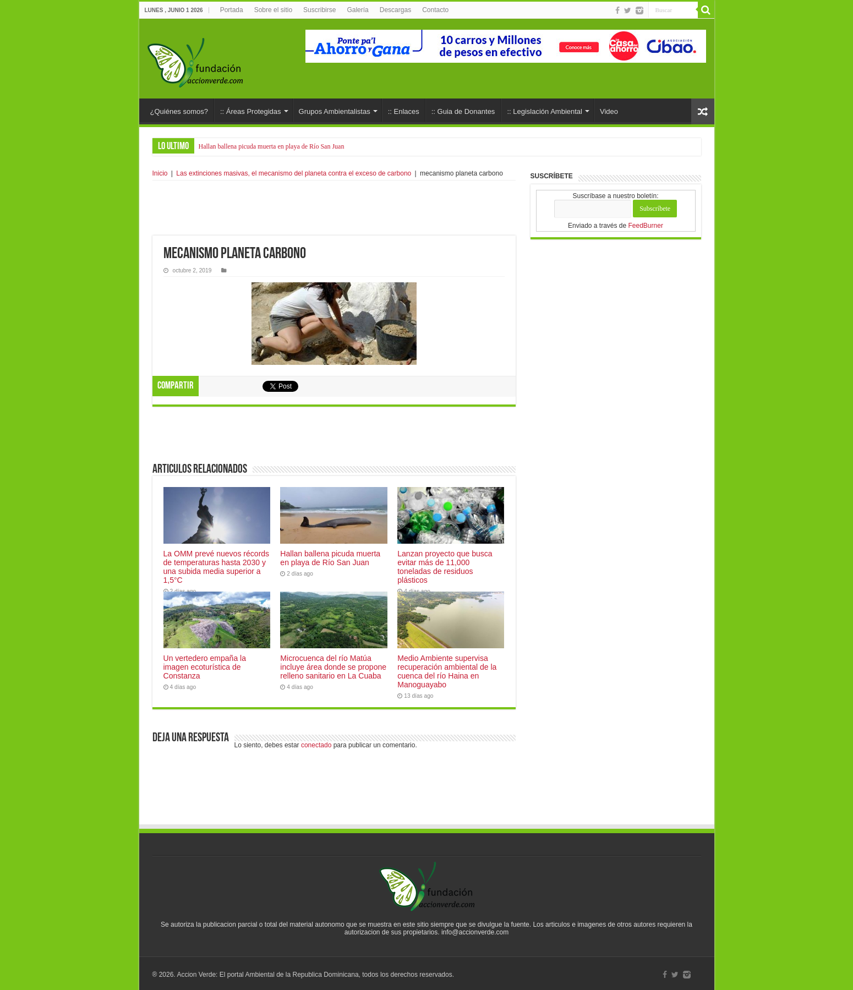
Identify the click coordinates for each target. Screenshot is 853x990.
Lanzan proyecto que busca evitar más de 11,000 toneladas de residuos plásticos (444, 564)
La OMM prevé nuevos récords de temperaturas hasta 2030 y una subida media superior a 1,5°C (216, 564)
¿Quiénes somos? (179, 111)
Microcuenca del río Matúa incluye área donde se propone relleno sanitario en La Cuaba (333, 664)
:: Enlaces (403, 111)
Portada (231, 10)
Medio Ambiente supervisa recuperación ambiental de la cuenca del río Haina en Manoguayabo (446, 668)
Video (609, 111)
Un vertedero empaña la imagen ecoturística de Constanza (205, 664)
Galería (357, 10)
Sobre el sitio (273, 10)
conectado (316, 742)
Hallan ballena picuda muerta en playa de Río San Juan (272, 146)
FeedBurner (645, 225)
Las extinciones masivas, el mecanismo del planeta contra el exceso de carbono (293, 173)
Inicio (160, 173)
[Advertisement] (334, 208)
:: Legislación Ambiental (544, 111)
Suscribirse (319, 10)
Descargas (395, 10)
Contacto (435, 10)
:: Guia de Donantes (463, 111)
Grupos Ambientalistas (334, 111)
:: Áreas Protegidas (250, 111)
